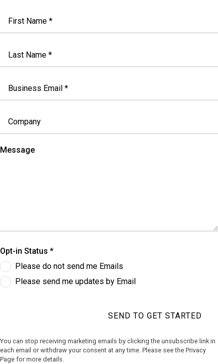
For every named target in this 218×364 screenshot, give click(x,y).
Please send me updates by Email (75, 281)
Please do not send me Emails (69, 266)
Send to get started (155, 316)
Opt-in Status (24, 251)
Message (17, 150)
